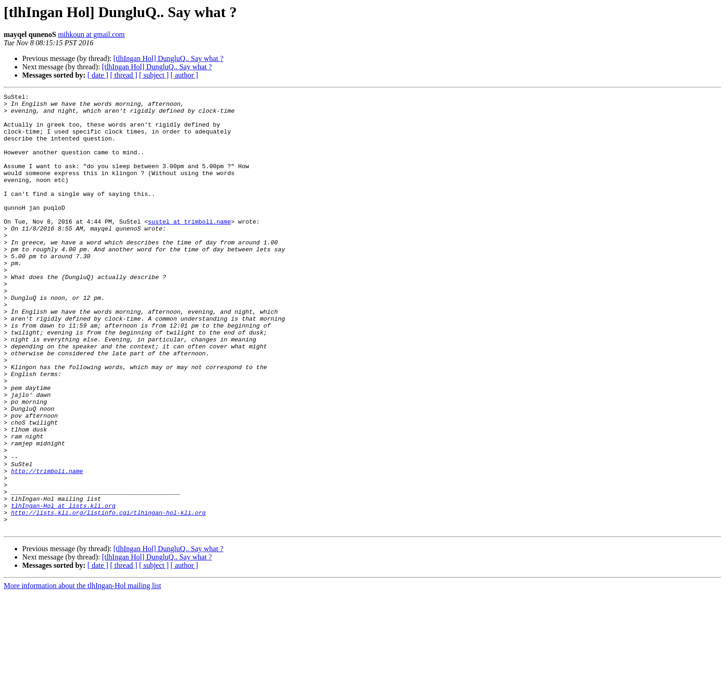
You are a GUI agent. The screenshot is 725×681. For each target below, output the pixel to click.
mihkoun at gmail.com (91, 34)
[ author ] (184, 75)
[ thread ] (123, 75)
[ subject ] (154, 75)
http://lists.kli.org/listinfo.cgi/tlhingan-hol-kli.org (108, 597)
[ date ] (97, 75)
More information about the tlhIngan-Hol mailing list (82, 673)
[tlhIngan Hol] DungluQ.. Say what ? (168, 58)
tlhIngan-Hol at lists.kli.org (63, 588)
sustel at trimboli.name (189, 247)
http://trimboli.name (47, 547)
